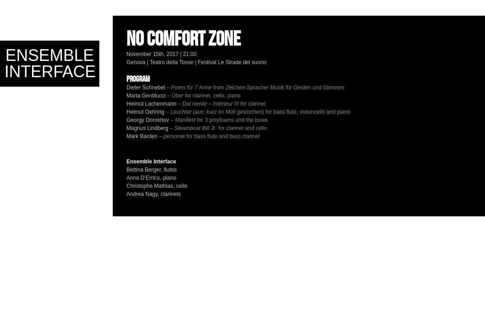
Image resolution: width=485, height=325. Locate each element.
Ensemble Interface (50, 63)
